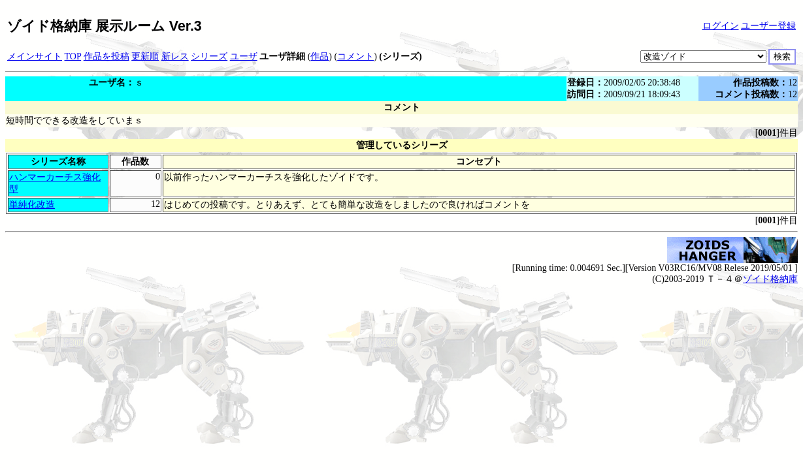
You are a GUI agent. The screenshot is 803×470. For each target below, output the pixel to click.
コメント (355, 56)
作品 (319, 56)
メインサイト (34, 56)
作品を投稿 (106, 56)
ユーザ (243, 56)
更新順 (145, 56)
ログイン (720, 26)
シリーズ (209, 56)
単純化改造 (32, 205)
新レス (175, 56)
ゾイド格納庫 (770, 279)
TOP (73, 56)
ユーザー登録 (768, 26)
